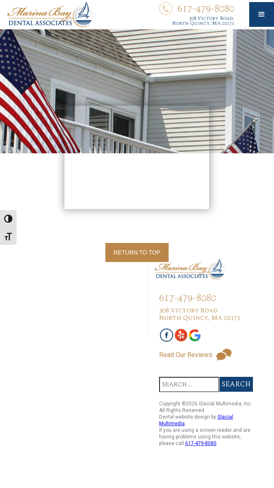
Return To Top (137, 252)
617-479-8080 (201, 443)
